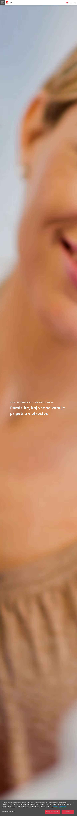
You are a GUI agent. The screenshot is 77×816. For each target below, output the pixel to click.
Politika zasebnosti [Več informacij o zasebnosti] (59, 809)
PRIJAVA (74, 2)
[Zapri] (74, 805)
